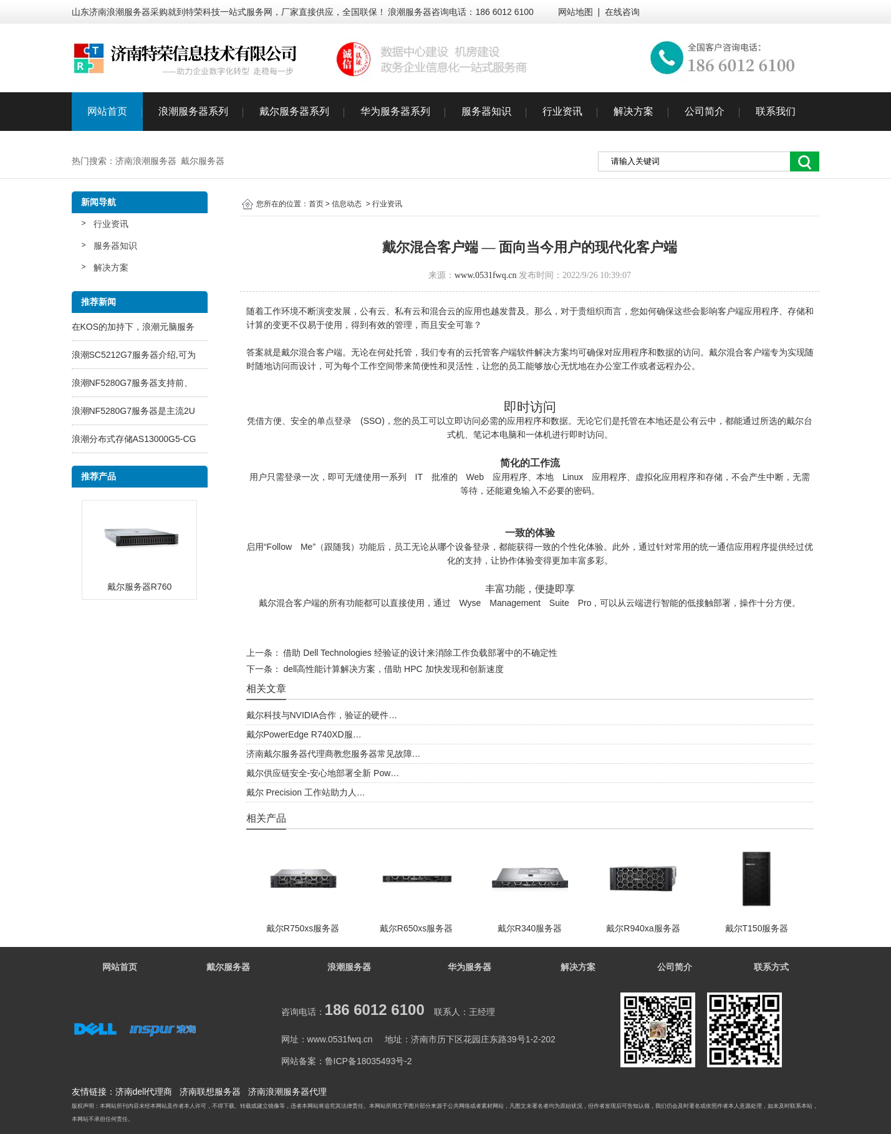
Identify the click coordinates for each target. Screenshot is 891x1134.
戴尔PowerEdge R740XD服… (304, 734)
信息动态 (347, 203)
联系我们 (776, 111)
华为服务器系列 (395, 111)
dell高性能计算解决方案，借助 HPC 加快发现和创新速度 (392, 669)
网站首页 (107, 111)
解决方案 (633, 111)
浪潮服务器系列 (193, 111)
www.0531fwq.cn (485, 275)
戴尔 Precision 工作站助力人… (305, 792)
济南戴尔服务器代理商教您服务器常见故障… (333, 754)
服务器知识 (486, 111)
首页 (316, 203)
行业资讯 (562, 111)
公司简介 (705, 111)
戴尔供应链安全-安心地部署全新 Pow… (323, 773)
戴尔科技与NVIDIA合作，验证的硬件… (322, 715)
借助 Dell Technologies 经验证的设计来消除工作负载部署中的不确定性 (419, 653)
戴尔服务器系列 (294, 111)
